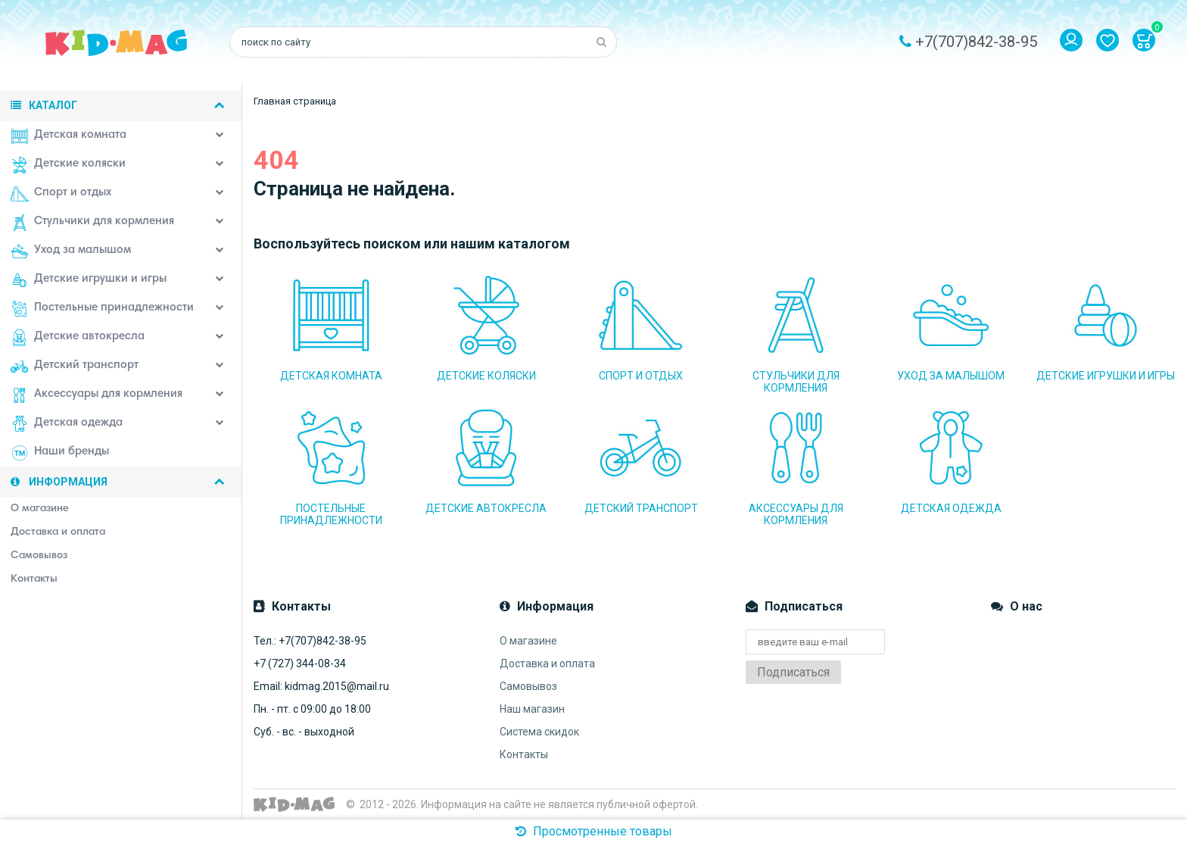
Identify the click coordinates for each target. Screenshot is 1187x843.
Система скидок (539, 732)
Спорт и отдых (61, 194)
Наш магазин (532, 709)
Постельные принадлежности (102, 309)
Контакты (524, 754)
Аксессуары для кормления (96, 395)
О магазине (528, 641)
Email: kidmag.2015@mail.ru (321, 686)
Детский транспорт (75, 366)
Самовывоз (528, 686)
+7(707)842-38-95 (976, 42)
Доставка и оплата (547, 663)
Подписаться (793, 672)
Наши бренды (60, 453)
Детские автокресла (78, 338)
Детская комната (68, 136)
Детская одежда (67, 424)
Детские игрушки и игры (89, 280)
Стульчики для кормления (92, 223)
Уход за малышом (71, 251)
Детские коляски (68, 165)
